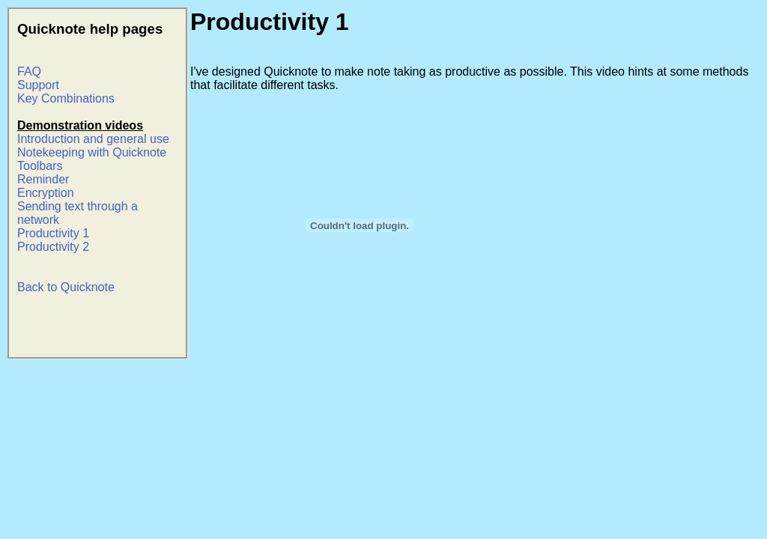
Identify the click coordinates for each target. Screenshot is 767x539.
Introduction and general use (93, 139)
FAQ (29, 71)
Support (38, 85)
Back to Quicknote (66, 287)
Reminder (43, 179)
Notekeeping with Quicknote (91, 152)
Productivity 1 (53, 233)
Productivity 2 (53, 246)
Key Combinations (66, 98)
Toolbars (39, 165)
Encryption (45, 192)
